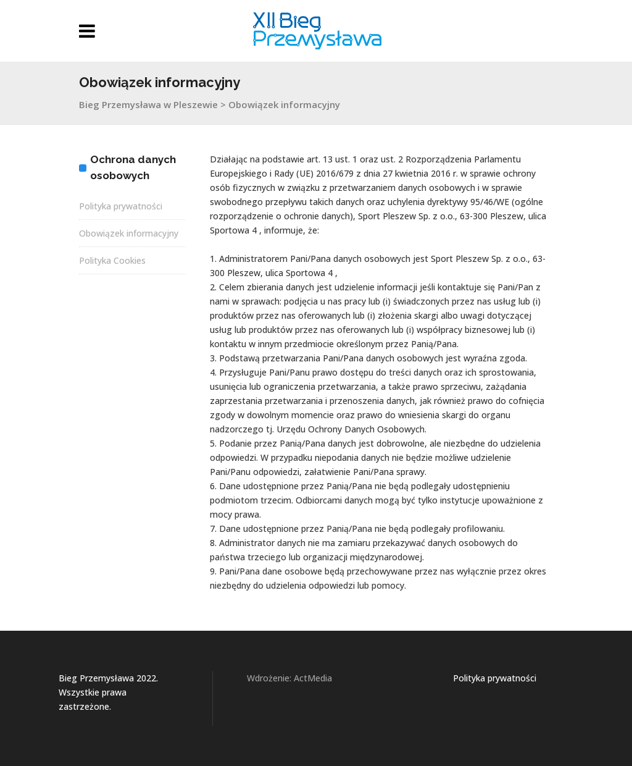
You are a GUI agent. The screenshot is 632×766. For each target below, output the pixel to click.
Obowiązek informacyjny (128, 233)
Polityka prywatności (120, 206)
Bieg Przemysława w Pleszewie (148, 104)
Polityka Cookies (112, 260)
